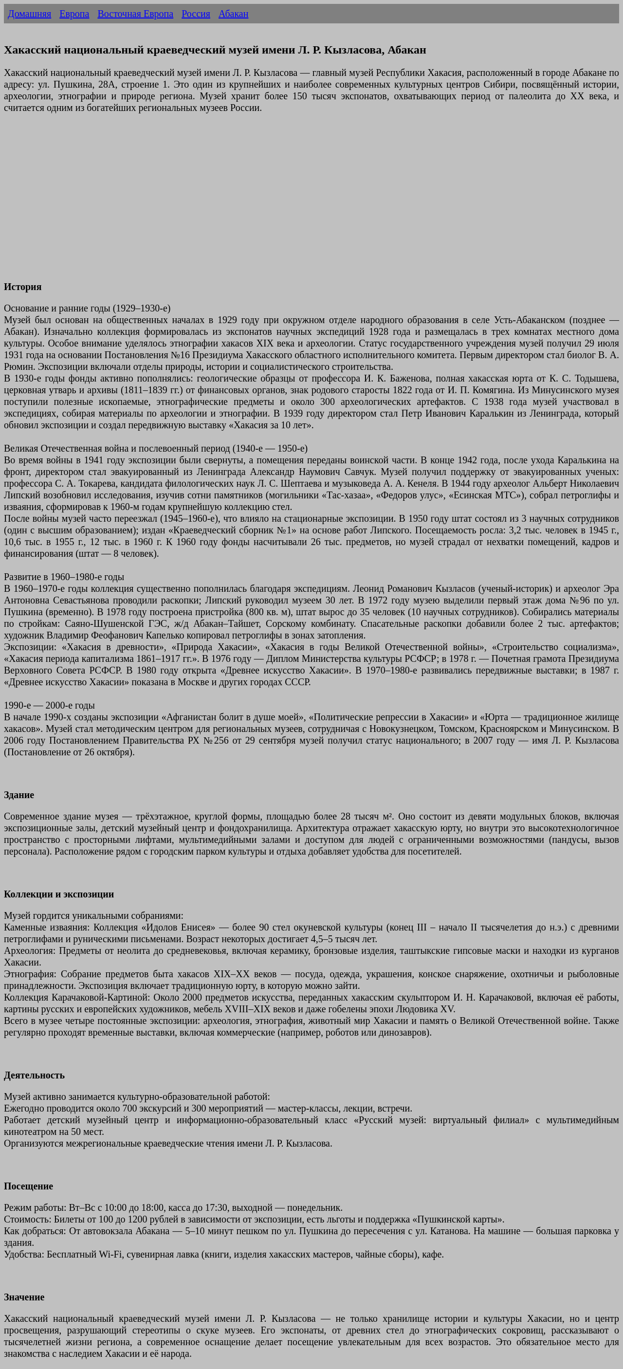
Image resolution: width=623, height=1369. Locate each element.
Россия (196, 13)
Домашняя (29, 13)
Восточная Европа (135, 13)
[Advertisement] (296, 203)
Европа (74, 13)
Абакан (233, 13)
